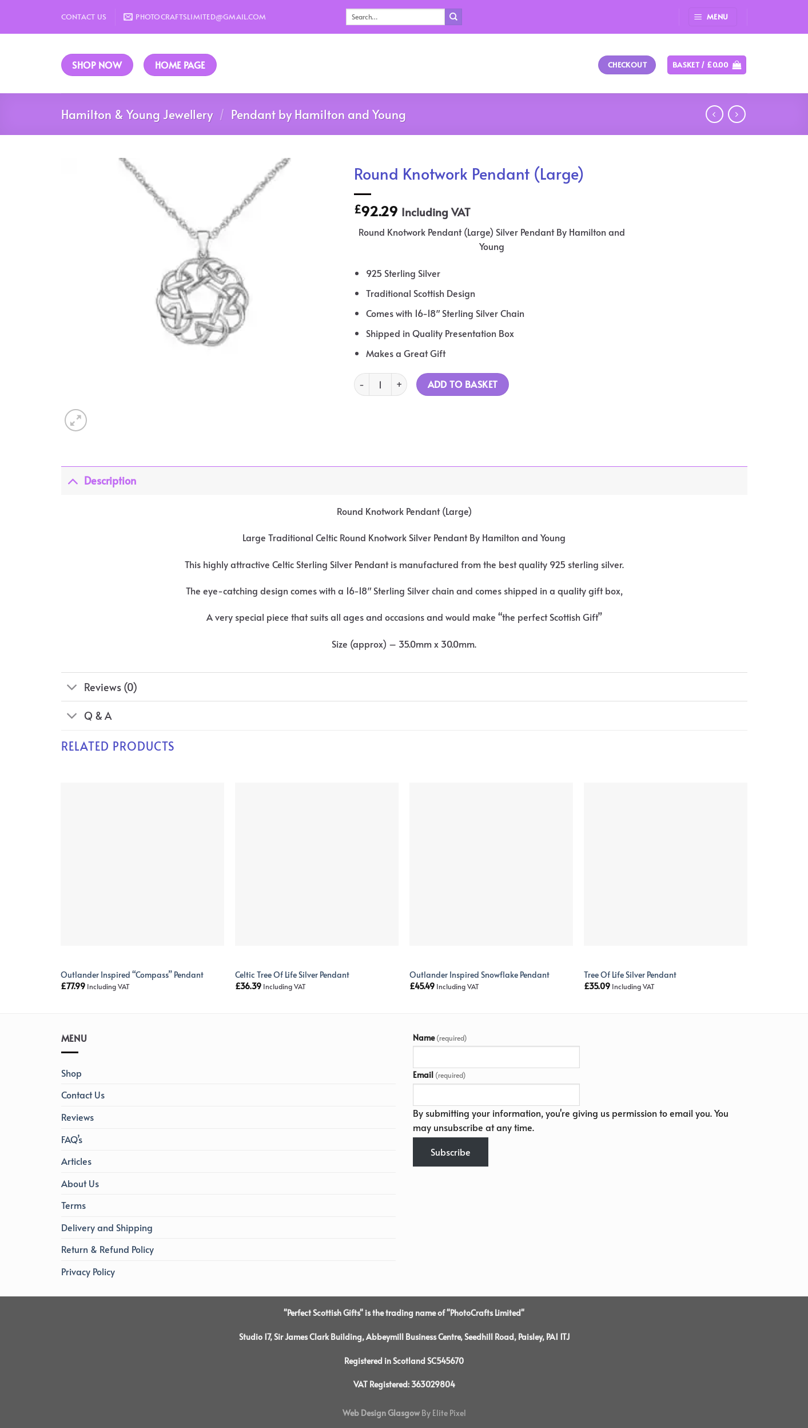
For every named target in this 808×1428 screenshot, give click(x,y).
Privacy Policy (88, 1271)
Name (440, 1037)
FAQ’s (71, 1139)
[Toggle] (72, 480)
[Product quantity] (380, 384)
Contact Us (84, 16)
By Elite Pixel (443, 1412)
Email (439, 1074)
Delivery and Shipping (107, 1227)
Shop (71, 1072)
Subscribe (451, 1151)
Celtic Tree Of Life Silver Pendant (292, 974)
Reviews (77, 1116)
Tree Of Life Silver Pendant (630, 974)
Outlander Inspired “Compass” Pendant (132, 974)
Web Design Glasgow (381, 1412)
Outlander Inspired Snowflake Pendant (479, 974)
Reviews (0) (99, 688)
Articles (76, 1161)
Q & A (86, 717)
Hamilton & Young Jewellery (137, 114)
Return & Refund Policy (107, 1249)
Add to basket (463, 384)
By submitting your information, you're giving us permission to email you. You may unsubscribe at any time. (571, 1120)
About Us (80, 1183)
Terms (73, 1205)
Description (98, 480)
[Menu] (713, 16)
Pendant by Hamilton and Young (318, 114)
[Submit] (453, 17)
